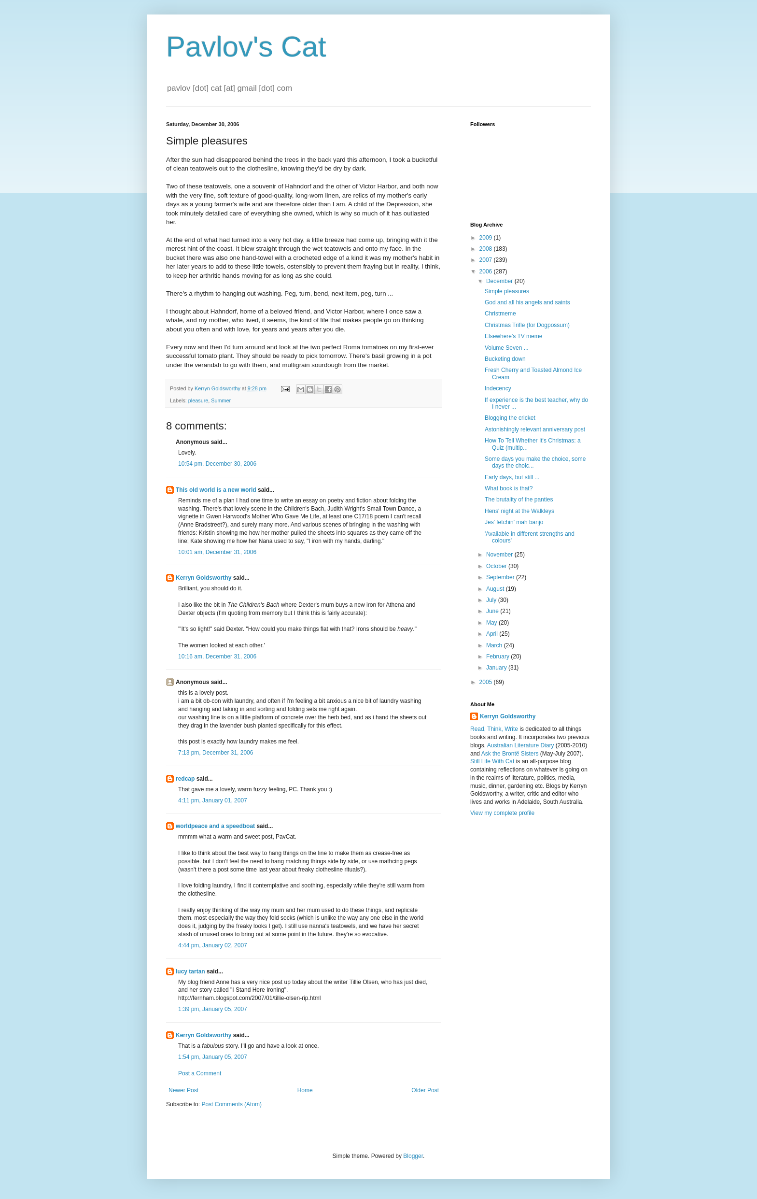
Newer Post (183, 1090)
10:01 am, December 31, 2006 (217, 552)
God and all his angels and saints (527, 302)
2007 (486, 260)
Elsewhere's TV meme (513, 336)
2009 (486, 237)
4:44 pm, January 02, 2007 (212, 945)
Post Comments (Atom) (231, 1104)
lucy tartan (190, 971)
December (500, 281)
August (496, 588)
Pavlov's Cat (246, 46)
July (492, 600)
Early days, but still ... (512, 477)
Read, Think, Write (494, 729)
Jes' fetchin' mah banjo (514, 522)
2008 (486, 248)
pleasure (198, 400)
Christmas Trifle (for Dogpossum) (527, 325)
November (500, 554)
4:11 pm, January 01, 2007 (212, 800)
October (497, 566)
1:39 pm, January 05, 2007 (212, 1009)
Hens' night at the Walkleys (519, 511)
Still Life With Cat (492, 761)
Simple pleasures (507, 291)
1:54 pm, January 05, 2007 (212, 1057)
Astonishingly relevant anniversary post (535, 429)
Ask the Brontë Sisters (510, 753)
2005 (486, 682)
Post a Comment (199, 1073)
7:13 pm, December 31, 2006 (215, 752)
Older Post (425, 1090)
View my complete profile (502, 813)
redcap (185, 778)
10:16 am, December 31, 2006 (217, 656)
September (501, 577)
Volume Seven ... (507, 347)
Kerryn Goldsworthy (203, 577)
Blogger (413, 1156)
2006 (486, 271)
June (493, 611)
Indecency (498, 388)
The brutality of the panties (519, 499)
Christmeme (500, 313)
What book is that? (509, 488)
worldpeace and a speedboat (215, 826)
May (492, 622)
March (495, 645)
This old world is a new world (216, 489)
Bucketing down (505, 359)
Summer (221, 400)
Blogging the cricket (510, 417)
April (492, 633)
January (497, 667)
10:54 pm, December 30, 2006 (217, 463)
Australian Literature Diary (520, 745)
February (498, 656)
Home (305, 1090)
